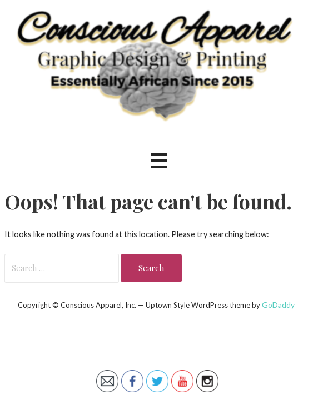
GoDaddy (278, 304)
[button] (159, 160)
